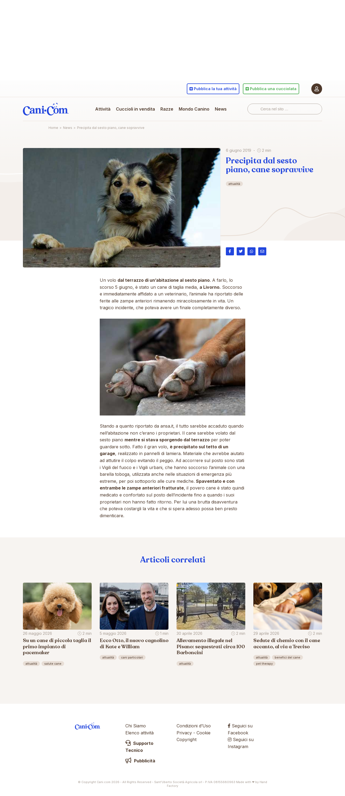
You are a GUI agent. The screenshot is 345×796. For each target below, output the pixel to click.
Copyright (186, 739)
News (221, 109)
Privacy (184, 732)
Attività (103, 109)
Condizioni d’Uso (194, 725)
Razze (166, 109)
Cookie (203, 732)
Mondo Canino (194, 109)
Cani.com (46, 109)
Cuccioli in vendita (135, 109)
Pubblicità (140, 760)
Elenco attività (139, 732)
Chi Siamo (135, 725)
